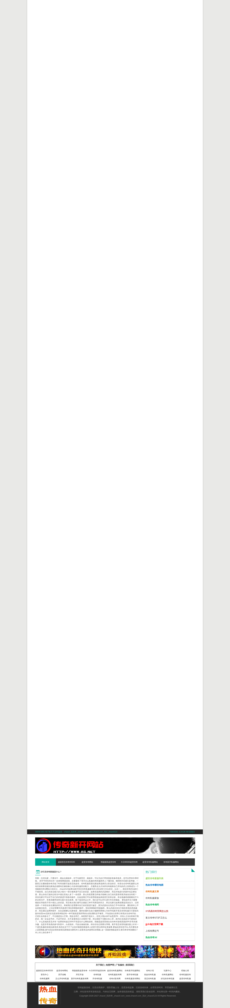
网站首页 (45, 862)
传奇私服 (97, 974)
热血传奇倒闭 (152, 904)
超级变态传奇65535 (66, 862)
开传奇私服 (97, 978)
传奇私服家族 (152, 898)
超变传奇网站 (87, 862)
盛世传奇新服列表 (154, 878)
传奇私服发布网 (115, 974)
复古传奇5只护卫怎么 (156, 917)
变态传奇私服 (150, 978)
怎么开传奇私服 (62, 978)
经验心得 (185, 970)
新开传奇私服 (132, 974)
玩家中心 (167, 970)
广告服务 (120, 965)
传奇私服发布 (185, 974)
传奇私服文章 (152, 891)
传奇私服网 (44, 978)
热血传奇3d (151, 937)
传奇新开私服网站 (171, 862)
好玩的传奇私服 (167, 978)
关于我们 (100, 965)
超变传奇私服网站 (150, 862)
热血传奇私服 (150, 974)
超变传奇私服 (185, 978)
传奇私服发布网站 (132, 978)
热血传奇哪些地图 (154, 885)
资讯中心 (44, 974)
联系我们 (130, 965)
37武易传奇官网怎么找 (157, 911)
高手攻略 (62, 974)
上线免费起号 (152, 931)
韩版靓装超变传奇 (108, 862)
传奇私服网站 (167, 974)
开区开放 (80, 974)
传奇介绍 (150, 970)
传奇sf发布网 (114, 978)
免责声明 (110, 965)
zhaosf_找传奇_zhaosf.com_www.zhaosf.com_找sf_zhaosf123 (128, 996)
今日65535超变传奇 (129, 862)
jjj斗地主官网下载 (154, 924)
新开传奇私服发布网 (79, 978)
